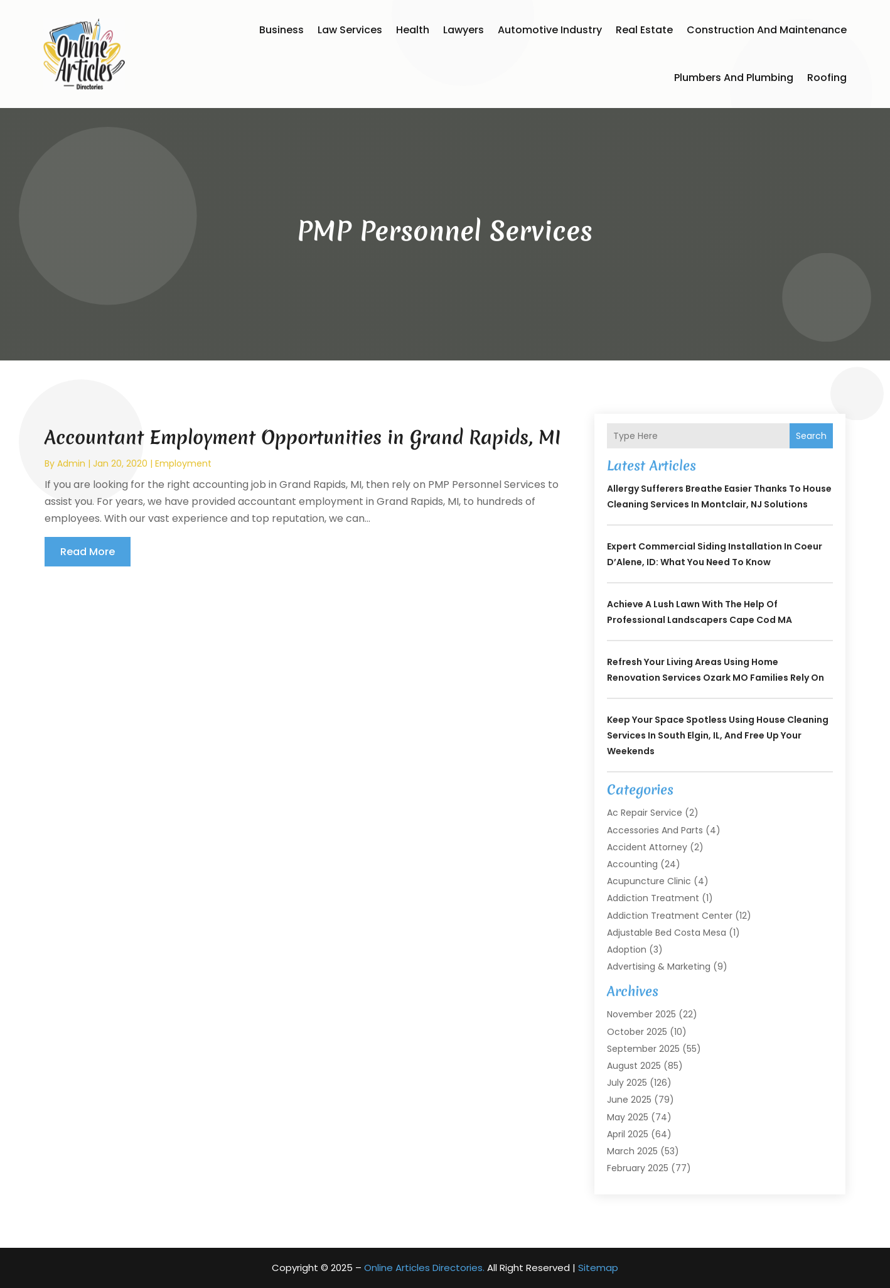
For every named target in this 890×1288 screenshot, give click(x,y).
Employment (183, 463)
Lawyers (463, 30)
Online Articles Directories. (424, 1267)
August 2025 (634, 1065)
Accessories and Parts (655, 830)
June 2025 (629, 1099)
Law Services (350, 30)
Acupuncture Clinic (649, 881)
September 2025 (643, 1048)
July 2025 (627, 1082)
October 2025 (637, 1032)
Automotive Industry (550, 30)
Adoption (626, 949)
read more (87, 551)
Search (811, 436)
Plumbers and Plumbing (733, 77)
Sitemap (598, 1267)
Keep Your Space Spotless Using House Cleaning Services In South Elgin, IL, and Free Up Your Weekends (717, 735)
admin (71, 463)
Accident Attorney (647, 847)
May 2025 (627, 1117)
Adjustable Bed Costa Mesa (666, 932)
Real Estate (644, 30)
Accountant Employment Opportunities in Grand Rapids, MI (303, 437)
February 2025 (637, 1168)
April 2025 (627, 1134)
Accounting (632, 864)
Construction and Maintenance (767, 30)
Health (412, 30)
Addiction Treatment (653, 898)
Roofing (827, 77)
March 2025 (632, 1151)
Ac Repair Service (644, 812)
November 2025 (641, 1014)
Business (281, 30)
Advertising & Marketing (658, 966)
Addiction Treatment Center (669, 915)
